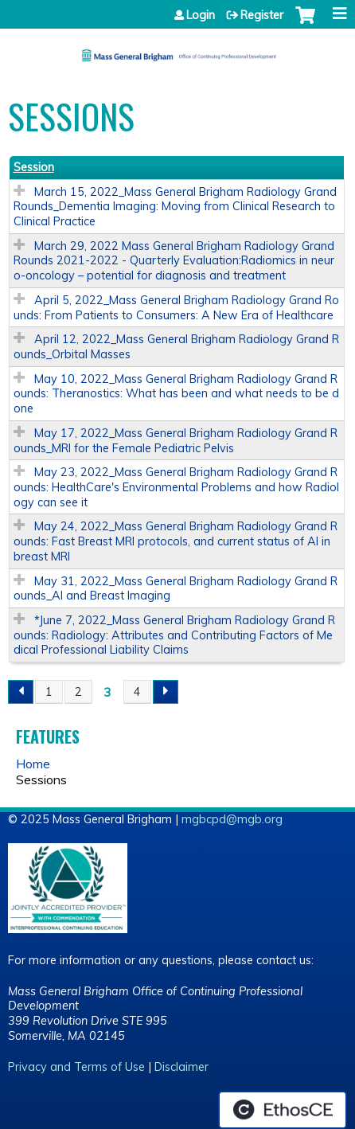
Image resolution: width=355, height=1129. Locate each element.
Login (200, 15)
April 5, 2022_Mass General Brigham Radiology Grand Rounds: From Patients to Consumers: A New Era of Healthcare (176, 307)
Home (33, 764)
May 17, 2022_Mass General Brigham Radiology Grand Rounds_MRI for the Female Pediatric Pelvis (175, 440)
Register (261, 15)
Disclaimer (181, 1067)
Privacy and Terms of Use (76, 1067)
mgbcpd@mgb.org (232, 819)
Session (34, 167)
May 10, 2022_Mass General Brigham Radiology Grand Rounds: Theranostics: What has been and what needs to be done (176, 394)
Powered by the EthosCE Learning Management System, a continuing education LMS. (282, 1110)
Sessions (41, 779)
